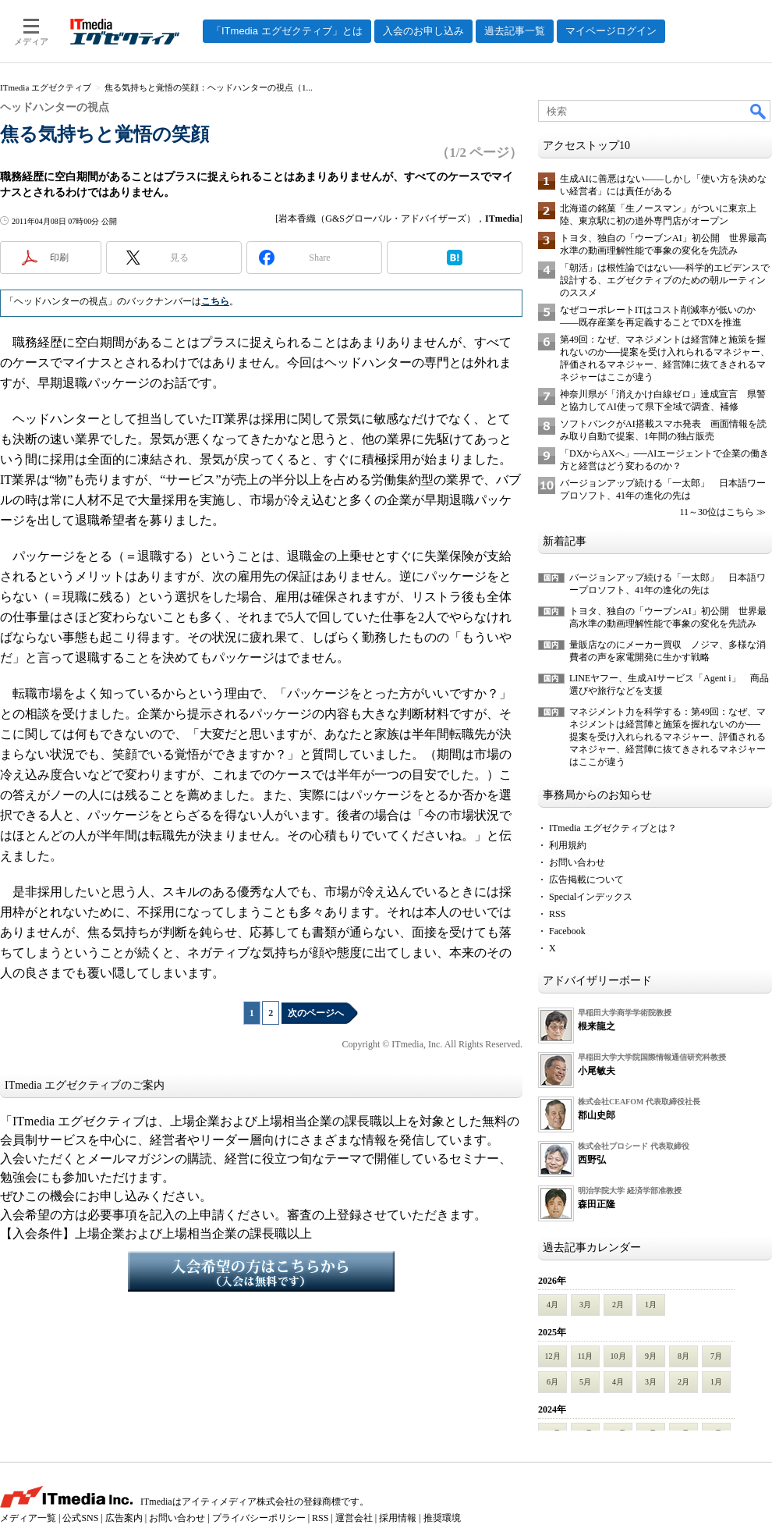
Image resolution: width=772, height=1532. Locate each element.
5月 (585, 1381)
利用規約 (567, 845)
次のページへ (316, 1013)
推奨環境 (442, 1517)
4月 (552, 1304)
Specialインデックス (590, 896)
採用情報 (397, 1517)
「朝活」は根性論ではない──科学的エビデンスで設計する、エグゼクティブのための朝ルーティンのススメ (665, 280)
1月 (651, 1304)
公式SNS (80, 1517)
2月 (618, 1304)
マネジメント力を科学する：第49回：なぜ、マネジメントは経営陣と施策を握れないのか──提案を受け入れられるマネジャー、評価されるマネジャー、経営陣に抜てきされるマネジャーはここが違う (667, 736)
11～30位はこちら (716, 512)
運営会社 (354, 1517)
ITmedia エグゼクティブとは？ (613, 828)
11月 (585, 1356)
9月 (651, 1356)
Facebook (567, 931)
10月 (618, 1356)
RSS (557, 913)
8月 (683, 1356)
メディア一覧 (28, 1517)
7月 (716, 1356)
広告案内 (124, 1517)
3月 (585, 1304)
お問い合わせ (577, 862)
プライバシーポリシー (259, 1517)
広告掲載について (586, 879)
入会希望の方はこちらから (261, 1271)
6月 (552, 1381)
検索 (758, 111)
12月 (553, 1356)
